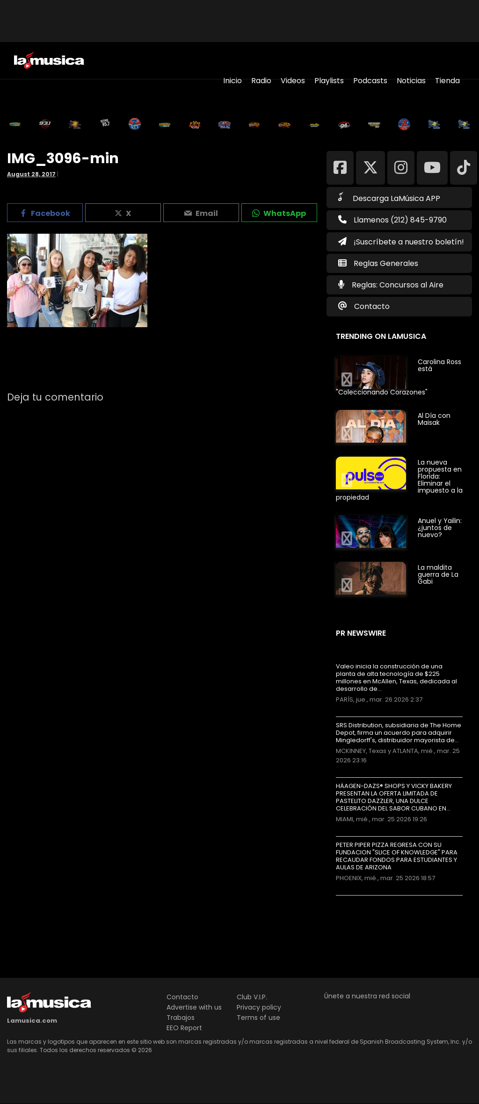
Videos (293, 80)
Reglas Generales (386, 263)
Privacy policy (259, 1007)
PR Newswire (361, 633)
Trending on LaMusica (381, 336)
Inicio (232, 80)
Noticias (411, 80)
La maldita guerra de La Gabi (438, 574)
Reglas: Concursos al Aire (397, 285)
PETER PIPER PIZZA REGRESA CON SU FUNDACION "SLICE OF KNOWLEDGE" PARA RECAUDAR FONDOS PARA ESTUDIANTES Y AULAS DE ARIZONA (396, 856)
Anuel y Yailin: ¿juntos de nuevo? (440, 527)
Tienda (447, 80)
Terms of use (258, 1017)
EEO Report (184, 1027)
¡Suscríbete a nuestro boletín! (401, 242)
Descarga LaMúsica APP (389, 198)
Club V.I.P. (252, 997)
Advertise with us (194, 1007)
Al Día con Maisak (434, 419)
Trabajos (181, 1017)
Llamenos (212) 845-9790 (392, 220)
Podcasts (370, 80)
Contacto (372, 306)
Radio (261, 80)
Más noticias (367, 900)
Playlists (329, 80)
